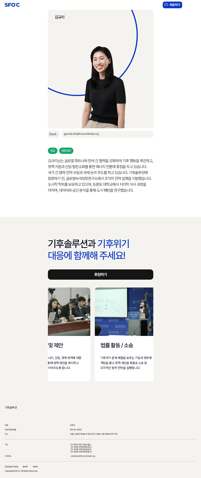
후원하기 (172, 5)
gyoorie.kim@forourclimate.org (81, 133)
